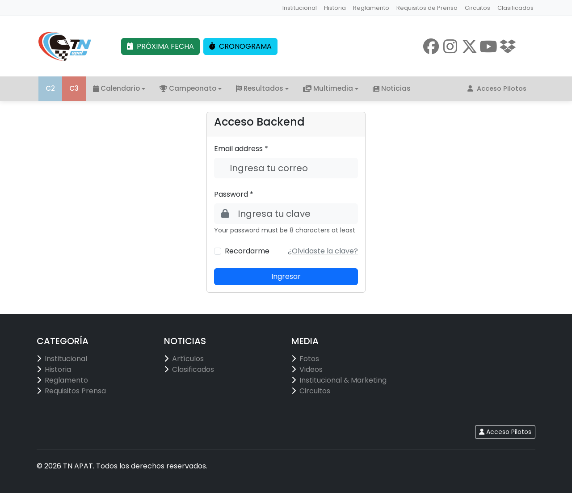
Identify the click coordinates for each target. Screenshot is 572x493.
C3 (74, 88)
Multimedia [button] (328, 88)
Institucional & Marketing (343, 380)
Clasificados (515, 8)
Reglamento (371, 8)
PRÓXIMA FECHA (160, 46)
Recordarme (247, 251)
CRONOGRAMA (240, 46)
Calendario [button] (116, 88)
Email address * (241, 148)
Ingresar (286, 276)
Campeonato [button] (188, 88)
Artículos (188, 359)
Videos (311, 369)
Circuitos (477, 8)
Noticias (392, 88)
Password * (233, 194)
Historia (335, 8)
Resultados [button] (259, 88)
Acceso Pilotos (496, 88)
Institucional (299, 8)
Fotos (309, 359)
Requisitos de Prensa (427, 8)
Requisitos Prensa (75, 391)
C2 (50, 88)
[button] (323, 251)
